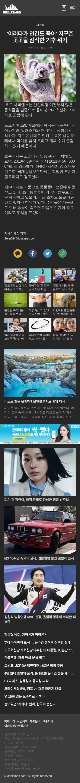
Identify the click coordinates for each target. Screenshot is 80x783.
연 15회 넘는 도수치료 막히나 (24, 696)
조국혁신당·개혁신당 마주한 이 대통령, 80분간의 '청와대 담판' (39, 650)
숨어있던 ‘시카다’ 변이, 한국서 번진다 (29, 704)
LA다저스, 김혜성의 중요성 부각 (26, 681)
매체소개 (9, 721)
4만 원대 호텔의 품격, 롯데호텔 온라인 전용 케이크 (38, 673)
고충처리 (47, 721)
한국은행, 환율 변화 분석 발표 (24, 658)
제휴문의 (35, 721)
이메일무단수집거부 (16, 726)
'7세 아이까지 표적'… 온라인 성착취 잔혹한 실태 (37, 642)
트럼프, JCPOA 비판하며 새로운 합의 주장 (33, 666)
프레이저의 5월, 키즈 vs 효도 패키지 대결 (32, 689)
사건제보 (22, 721)
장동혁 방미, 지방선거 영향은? (25, 635)
